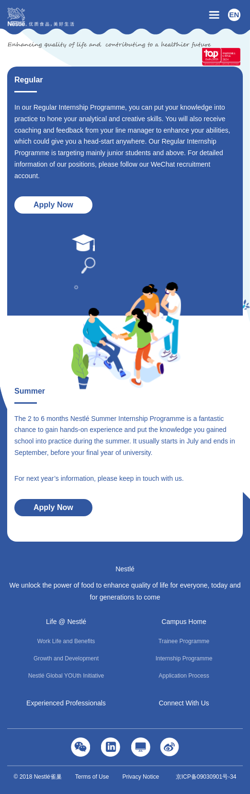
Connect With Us (184, 703)
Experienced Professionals (66, 703)
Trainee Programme (184, 641)
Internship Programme (184, 658)
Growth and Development (66, 658)
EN (234, 15)
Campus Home (183, 621)
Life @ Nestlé (66, 621)
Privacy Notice (140, 776)
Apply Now (53, 205)
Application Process (184, 675)
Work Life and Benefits (66, 641)
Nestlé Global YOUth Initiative (66, 675)
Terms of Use (92, 776)
